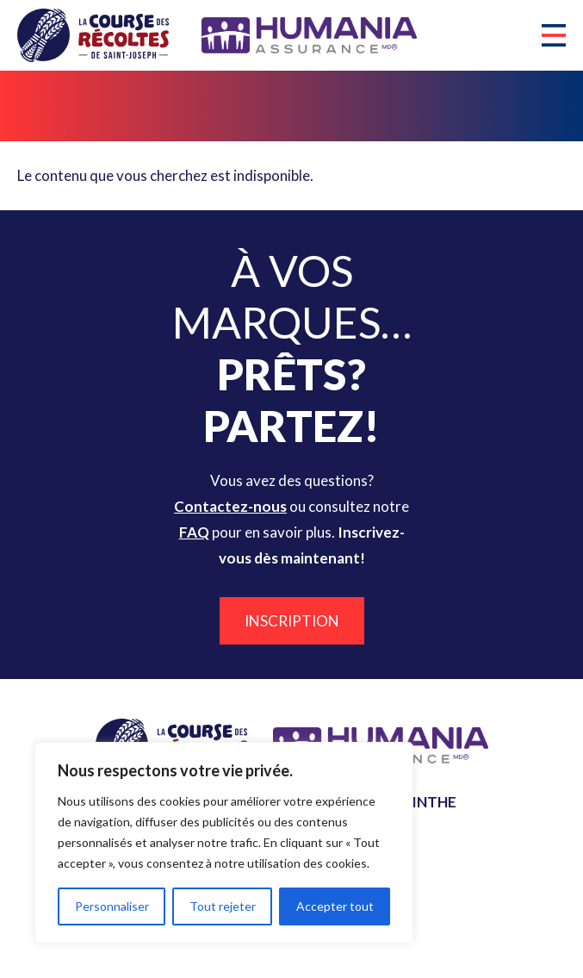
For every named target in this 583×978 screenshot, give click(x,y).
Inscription (292, 621)
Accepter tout (335, 906)
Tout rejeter (222, 906)
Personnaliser (112, 906)
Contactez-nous (230, 506)
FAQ (194, 532)
